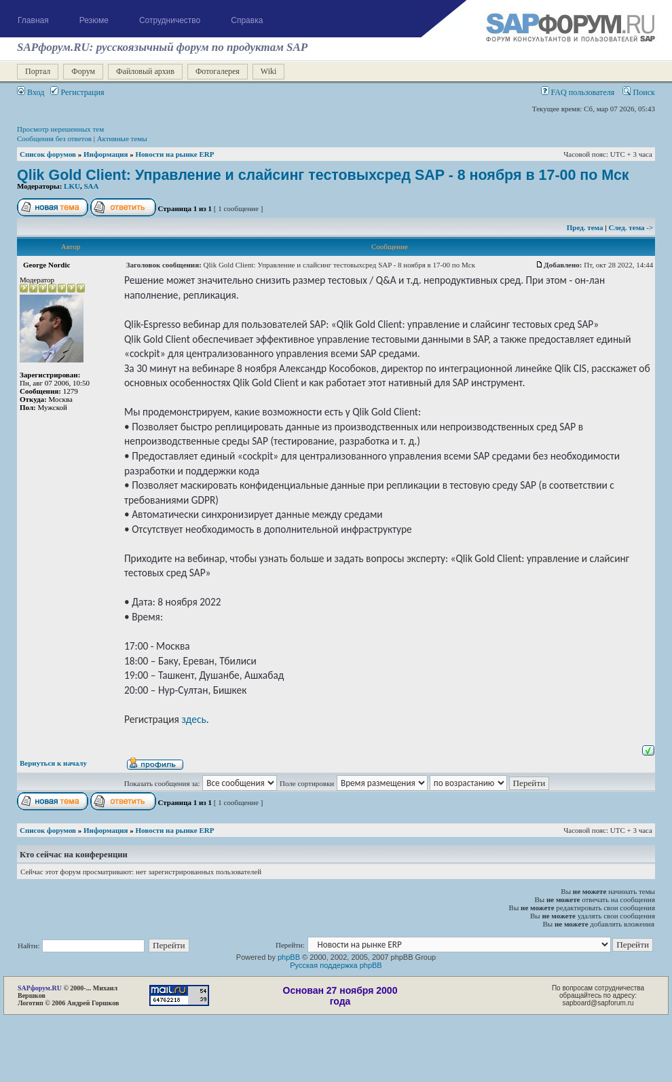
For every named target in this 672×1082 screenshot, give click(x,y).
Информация (105, 154)
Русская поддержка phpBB (335, 965)
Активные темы (122, 138)
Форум (83, 71)
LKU (72, 186)
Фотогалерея (217, 71)
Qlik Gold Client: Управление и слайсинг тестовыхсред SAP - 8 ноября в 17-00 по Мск (323, 175)
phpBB (289, 957)
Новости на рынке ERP (175, 154)
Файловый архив (145, 71)
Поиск (638, 92)
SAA (90, 186)
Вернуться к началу (53, 763)
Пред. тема (586, 227)
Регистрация (77, 92)
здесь (193, 719)
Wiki (269, 71)
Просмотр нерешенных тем (60, 129)
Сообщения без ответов (54, 138)
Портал (37, 71)
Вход (30, 92)
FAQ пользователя (578, 92)
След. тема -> (630, 227)
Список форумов (48, 154)
